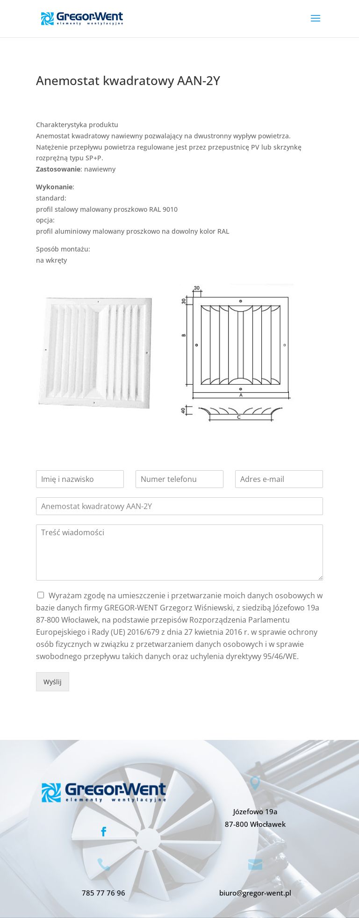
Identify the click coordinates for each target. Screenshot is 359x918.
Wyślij (52, 681)
